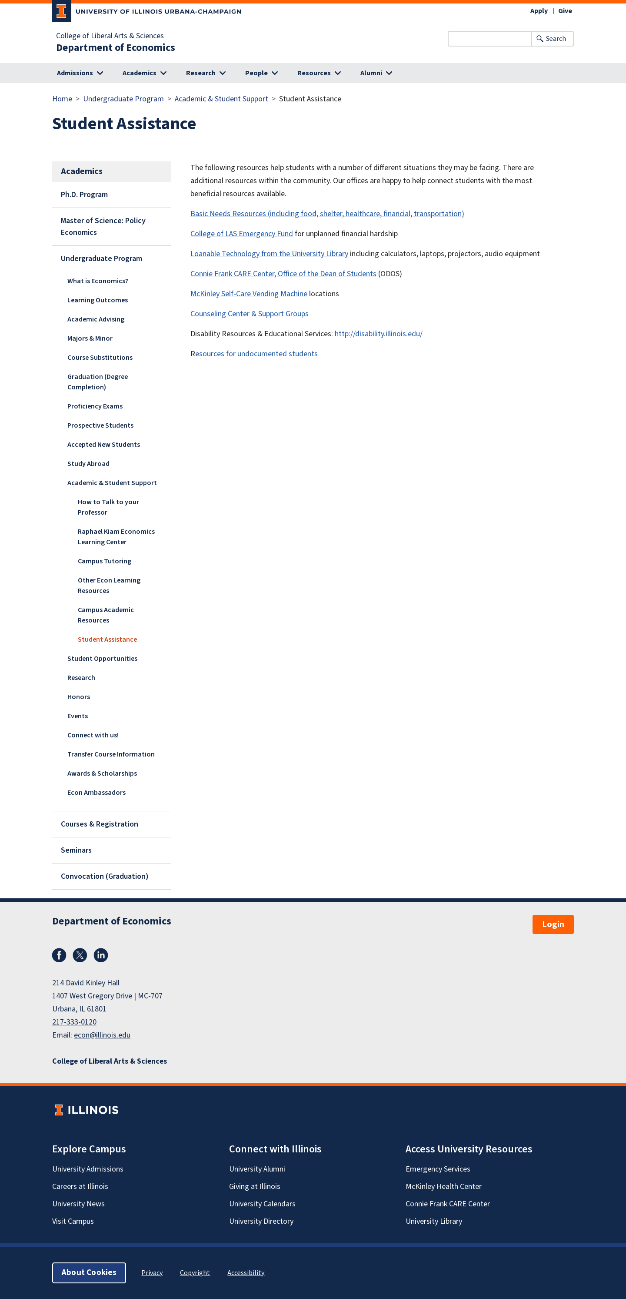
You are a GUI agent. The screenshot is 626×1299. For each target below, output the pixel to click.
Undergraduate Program (123, 99)
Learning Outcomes (97, 300)
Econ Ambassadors (96, 792)
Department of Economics (115, 47)
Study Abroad (88, 464)
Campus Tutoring (104, 561)
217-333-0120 (74, 1022)
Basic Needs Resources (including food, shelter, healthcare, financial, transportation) (327, 213)
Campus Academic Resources (106, 615)
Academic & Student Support (221, 99)
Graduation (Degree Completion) (97, 382)
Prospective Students (100, 425)
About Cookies (89, 1273)
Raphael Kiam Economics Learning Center (116, 537)
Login (553, 924)
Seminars (76, 850)
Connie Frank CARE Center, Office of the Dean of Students (283, 273)
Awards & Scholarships (102, 773)
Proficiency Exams (95, 406)
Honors (78, 697)
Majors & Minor (90, 338)
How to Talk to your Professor (108, 507)
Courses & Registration (99, 824)
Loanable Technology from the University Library (269, 253)
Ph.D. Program (84, 194)
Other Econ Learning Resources (109, 586)
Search (556, 39)
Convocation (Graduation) (105, 876)
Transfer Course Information (111, 754)
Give (565, 11)
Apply (539, 11)
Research (81, 678)
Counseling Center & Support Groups (249, 313)
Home (62, 99)
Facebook (59, 955)
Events (77, 716)
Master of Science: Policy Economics (103, 226)
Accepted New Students (103, 444)
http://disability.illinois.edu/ (379, 333)
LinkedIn (100, 955)
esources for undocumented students (256, 353)
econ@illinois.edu (102, 1035)
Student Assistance (107, 639)
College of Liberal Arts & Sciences (110, 36)
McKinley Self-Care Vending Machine (248, 293)
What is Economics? (97, 281)
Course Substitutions (100, 357)
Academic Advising (95, 319)
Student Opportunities (102, 658)
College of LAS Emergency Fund (241, 233)
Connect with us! (93, 735)
